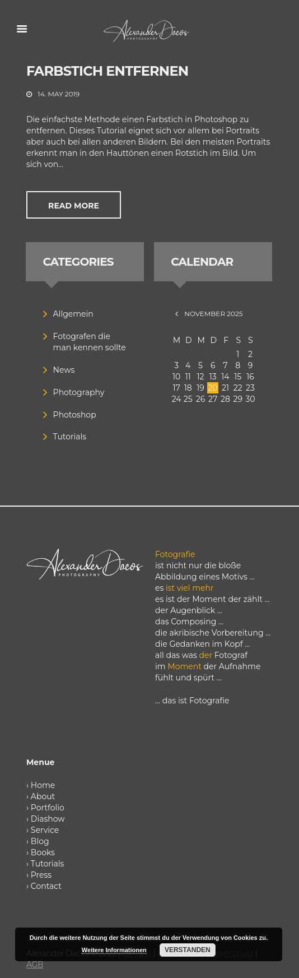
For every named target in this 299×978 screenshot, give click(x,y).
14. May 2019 (59, 94)
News (64, 370)
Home (43, 785)
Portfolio (47, 808)
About (43, 796)
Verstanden (188, 950)
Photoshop (74, 415)
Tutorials (70, 437)
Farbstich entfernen (107, 71)
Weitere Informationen (114, 950)
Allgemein (73, 314)
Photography (79, 392)
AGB (34, 965)
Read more (73, 206)
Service (45, 830)
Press (41, 875)
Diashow (48, 819)
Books (43, 852)
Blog (40, 841)
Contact (46, 886)
